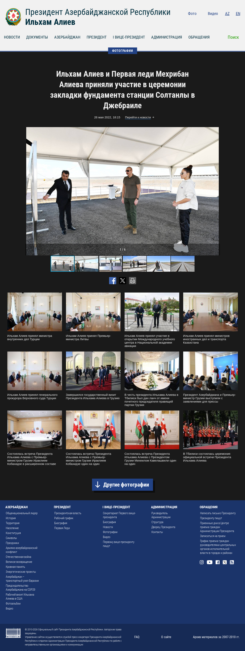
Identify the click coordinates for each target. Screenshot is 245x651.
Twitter (230, 22)
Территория (12, 523)
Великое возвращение (19, 562)
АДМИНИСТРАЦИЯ (166, 37)
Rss (238, 22)
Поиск (233, 37)
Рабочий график (63, 518)
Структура (157, 522)
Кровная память (15, 567)
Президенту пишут (211, 518)
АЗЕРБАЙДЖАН (67, 37)
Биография (60, 523)
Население (12, 528)
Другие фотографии (126, 484)
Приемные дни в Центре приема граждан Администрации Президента (217, 527)
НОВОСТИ (12, 37)
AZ (227, 13)
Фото (192, 13)
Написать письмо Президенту (218, 513)
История (11, 518)
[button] (216, 191)
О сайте (166, 637)
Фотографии (110, 532)
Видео (213, 13)
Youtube (214, 22)
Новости (108, 527)
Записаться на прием (213, 536)
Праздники (12, 543)
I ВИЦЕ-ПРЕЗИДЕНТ (129, 37)
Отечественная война (18, 557)
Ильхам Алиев (50, 22)
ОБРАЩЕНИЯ (199, 37)
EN (238, 13)
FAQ (136, 637)
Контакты (157, 532)
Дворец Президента (163, 527)
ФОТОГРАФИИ (122, 51)
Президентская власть (67, 513)
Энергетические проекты (21, 572)
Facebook (222, 22)
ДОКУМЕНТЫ (37, 37)
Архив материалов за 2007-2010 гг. (216, 637)
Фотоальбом (13, 603)
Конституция (13, 533)
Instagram (205, 22)
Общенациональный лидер (22, 513)
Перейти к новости (138, 117)
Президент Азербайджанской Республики (97, 12)
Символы (11, 538)
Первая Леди (62, 528)
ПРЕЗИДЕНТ (97, 37)
